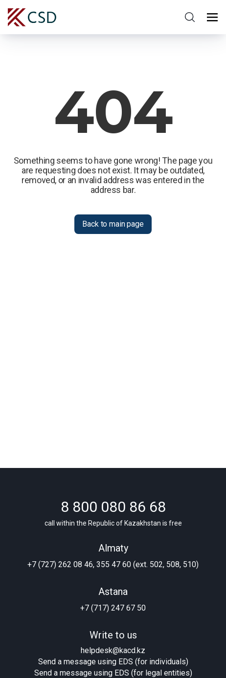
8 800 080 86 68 (113, 507)
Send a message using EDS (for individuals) (113, 661)
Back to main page (112, 224)
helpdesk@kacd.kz (113, 650)
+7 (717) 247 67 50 (113, 608)
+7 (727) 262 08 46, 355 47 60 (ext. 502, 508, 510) (113, 564)
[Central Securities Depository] (32, 17)
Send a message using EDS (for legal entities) (113, 673)
